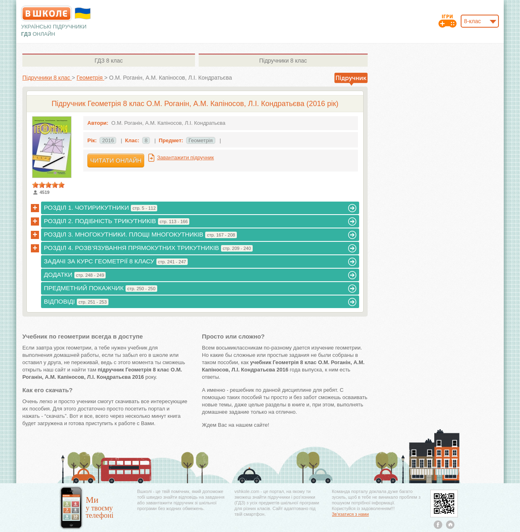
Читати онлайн (115, 160)
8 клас (109, 60)
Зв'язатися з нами (350, 514)
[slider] (48, 185)
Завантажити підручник (185, 157)
